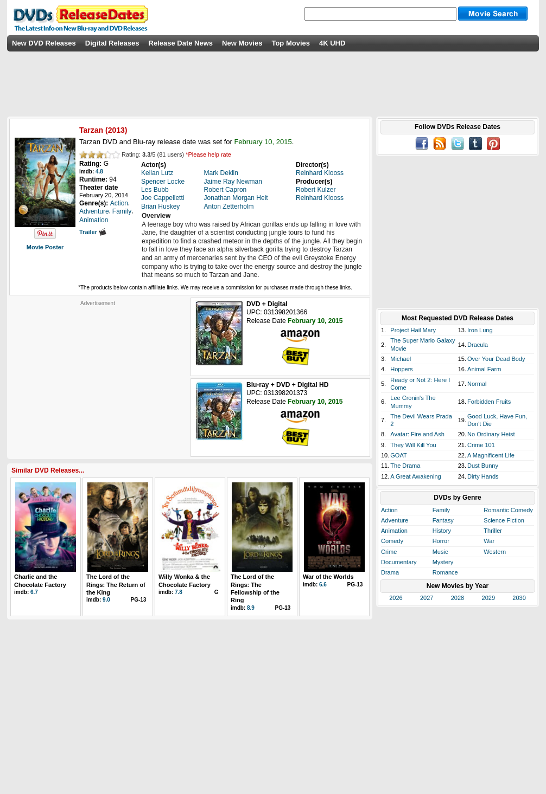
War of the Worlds (328, 576)
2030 (518, 598)
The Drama (405, 465)
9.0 (106, 600)
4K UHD (332, 43)
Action (389, 510)
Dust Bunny (482, 465)
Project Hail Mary (413, 330)
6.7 (34, 592)
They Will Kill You (413, 445)
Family (441, 510)
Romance (445, 572)
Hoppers (401, 369)
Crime (389, 551)
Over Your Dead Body (496, 359)
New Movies (242, 43)
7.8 (178, 592)
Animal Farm (484, 369)
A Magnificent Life (491, 455)
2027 (426, 598)
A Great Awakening (415, 476)
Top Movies (290, 43)
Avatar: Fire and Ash (417, 434)
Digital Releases (112, 43)
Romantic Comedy (508, 510)
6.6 (323, 585)
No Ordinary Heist (491, 434)
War (489, 541)
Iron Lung (479, 330)
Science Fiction (504, 520)
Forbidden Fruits (489, 401)
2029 (488, 598)
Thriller (493, 530)
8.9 (251, 608)
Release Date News (181, 43)
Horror (441, 541)
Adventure (394, 520)
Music (440, 551)
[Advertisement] (97, 374)
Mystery (443, 562)
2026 (395, 598)
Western (495, 551)
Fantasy (443, 520)
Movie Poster (45, 247)
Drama (390, 572)
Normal (476, 383)
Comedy (392, 541)
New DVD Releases (44, 43)
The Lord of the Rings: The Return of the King (115, 584)
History (442, 530)
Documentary (398, 562)
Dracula (477, 344)
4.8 (99, 172)
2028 (457, 598)
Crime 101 (481, 445)
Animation (394, 530)
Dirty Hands (482, 476)
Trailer (92, 232)
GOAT (398, 455)
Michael (400, 359)
